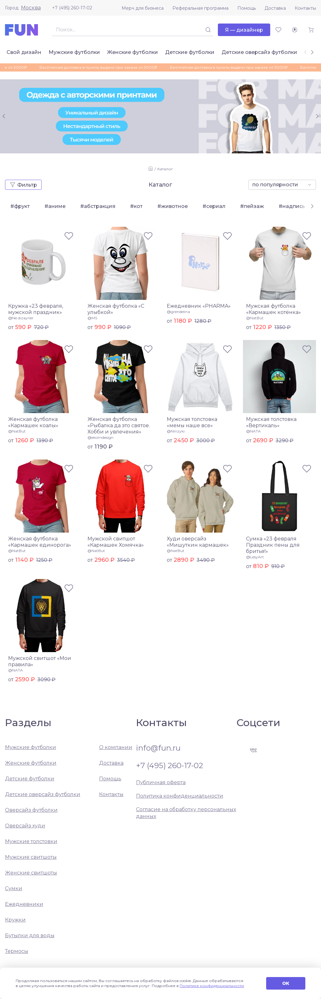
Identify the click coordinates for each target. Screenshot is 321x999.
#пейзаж (252, 206)
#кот (136, 206)
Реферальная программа (200, 8)
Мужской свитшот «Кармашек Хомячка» (115, 542)
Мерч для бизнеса (143, 8)
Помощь (246, 8)
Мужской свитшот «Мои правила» (39, 661)
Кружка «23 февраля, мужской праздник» (35, 309)
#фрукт (20, 206)
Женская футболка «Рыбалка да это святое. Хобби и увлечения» (118, 425)
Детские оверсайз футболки (259, 52)
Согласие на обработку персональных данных (186, 812)
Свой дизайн (24, 52)
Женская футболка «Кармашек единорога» (39, 542)
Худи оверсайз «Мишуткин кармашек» (198, 542)
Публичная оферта (161, 782)
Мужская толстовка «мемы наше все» (192, 422)
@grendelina (178, 311)
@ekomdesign (100, 437)
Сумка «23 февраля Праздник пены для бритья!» (273, 545)
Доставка (275, 8)
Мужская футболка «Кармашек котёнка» (273, 309)
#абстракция (97, 206)
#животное (172, 206)
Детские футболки (189, 52)
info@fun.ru (158, 748)
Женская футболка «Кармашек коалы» (33, 422)
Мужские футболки (74, 52)
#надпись (292, 206)
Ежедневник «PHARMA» (199, 306)
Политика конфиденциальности (179, 796)
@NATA (253, 431)
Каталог (165, 169)
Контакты (305, 8)
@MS (92, 318)
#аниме (55, 206)
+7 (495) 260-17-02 (72, 8)
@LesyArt (255, 557)
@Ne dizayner (21, 318)
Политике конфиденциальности (212, 985)
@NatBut (255, 318)
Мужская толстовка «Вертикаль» (271, 422)
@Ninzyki (176, 431)
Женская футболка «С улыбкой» (115, 309)
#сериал (214, 206)
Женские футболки (132, 52)
